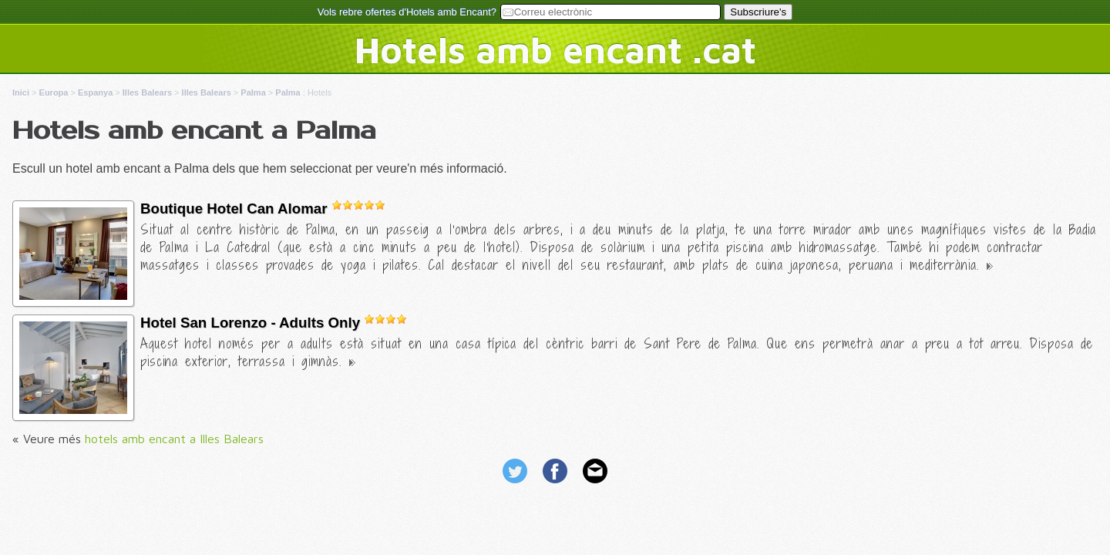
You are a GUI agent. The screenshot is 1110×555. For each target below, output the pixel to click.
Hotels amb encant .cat (555, 49)
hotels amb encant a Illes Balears (174, 439)
